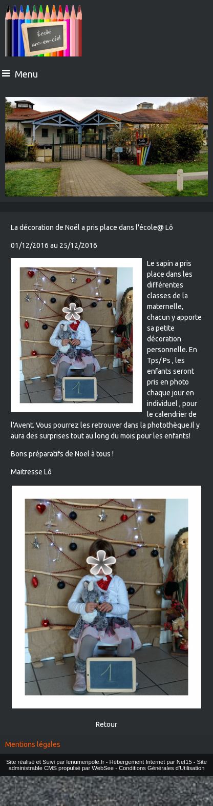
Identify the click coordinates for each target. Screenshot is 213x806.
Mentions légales (32, 744)
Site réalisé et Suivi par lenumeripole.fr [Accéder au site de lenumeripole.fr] (55, 762)
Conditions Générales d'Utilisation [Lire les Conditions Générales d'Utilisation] (162, 768)
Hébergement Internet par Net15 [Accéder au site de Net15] (151, 762)
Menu (26, 74)
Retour (106, 724)
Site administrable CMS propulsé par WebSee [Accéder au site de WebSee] (107, 765)
